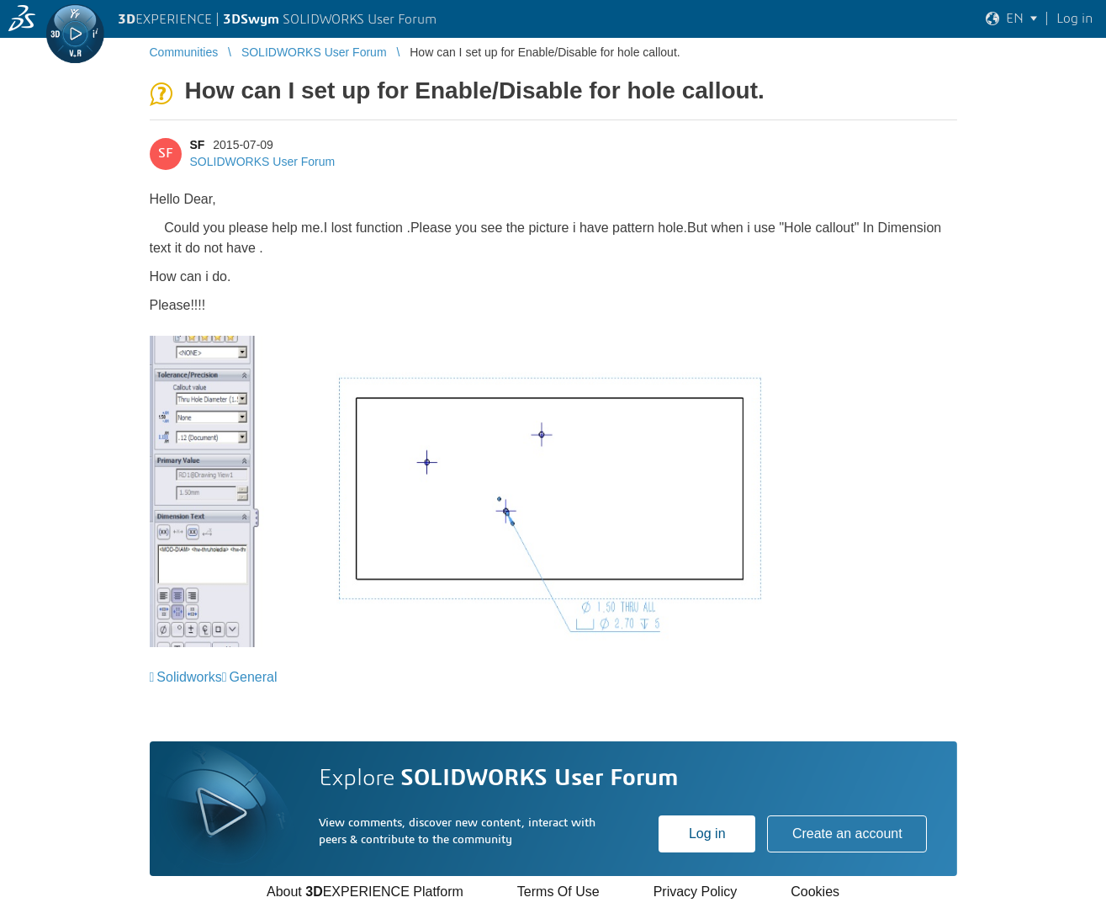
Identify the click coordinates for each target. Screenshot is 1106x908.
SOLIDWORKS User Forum (263, 161)
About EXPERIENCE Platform (365, 891)
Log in (707, 833)
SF (197, 144)
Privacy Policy (696, 891)
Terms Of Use (558, 891)
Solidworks (188, 677)
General (254, 677)
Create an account (847, 833)
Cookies (815, 891)
